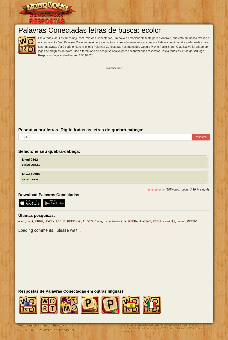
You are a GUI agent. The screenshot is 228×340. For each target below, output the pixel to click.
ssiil (78, 221)
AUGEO (88, 221)
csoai (166, 221)
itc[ (173, 221)
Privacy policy (63, 325)
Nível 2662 (31, 162)
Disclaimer (43, 325)
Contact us (25, 325)
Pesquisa (201, 136)
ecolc (21, 221)
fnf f (148, 221)
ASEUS (61, 221)
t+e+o (116, 221)
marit (30, 221)
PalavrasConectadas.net (56, 330)
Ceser (98, 221)
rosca (107, 221)
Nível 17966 (31, 177)
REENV (192, 221)
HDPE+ (49, 221)
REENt (157, 221)
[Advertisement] (114, 96)
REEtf (71, 221)
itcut (142, 221)
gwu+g (181, 221)
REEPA (133, 221)
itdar (124, 221)
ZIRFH (39, 221)
